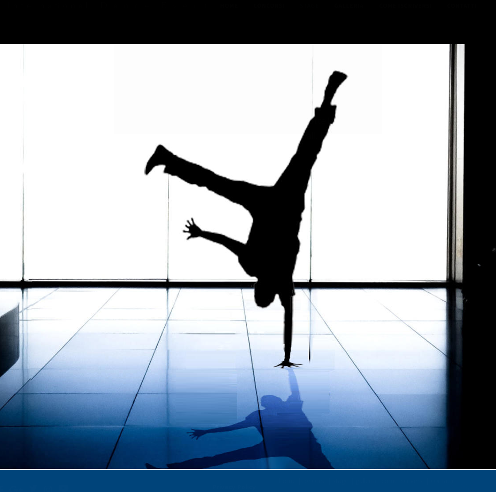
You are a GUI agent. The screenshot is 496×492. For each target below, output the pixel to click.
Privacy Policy (234, 483)
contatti (442, 477)
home (287, 477)
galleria (366, 477)
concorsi (313, 477)
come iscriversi (402, 477)
